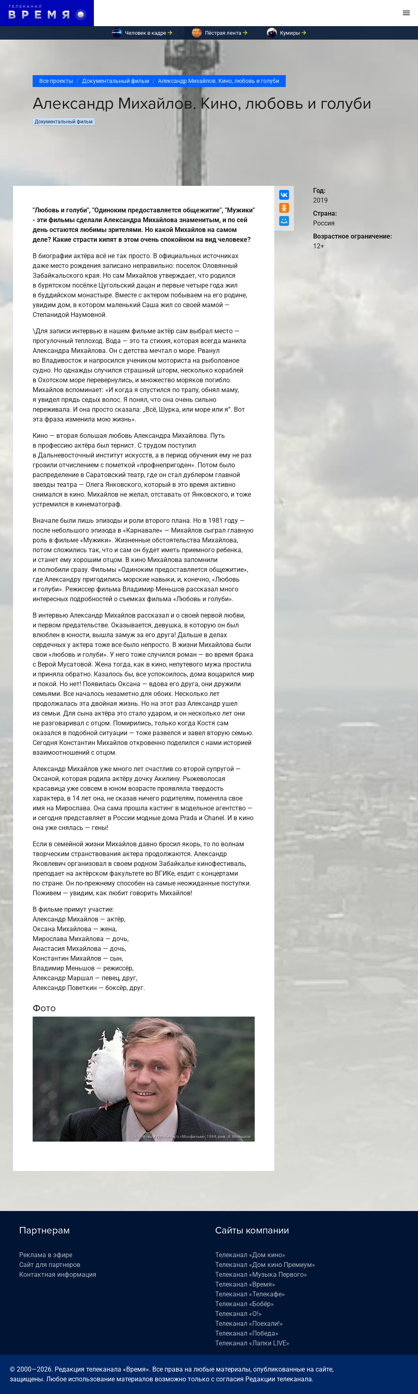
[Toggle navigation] (406, 13)
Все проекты (56, 81)
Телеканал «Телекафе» (250, 1294)
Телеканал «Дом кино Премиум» (265, 1265)
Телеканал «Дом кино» (250, 1255)
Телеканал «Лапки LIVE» (252, 1343)
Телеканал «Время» (245, 1284)
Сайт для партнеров (49, 1265)
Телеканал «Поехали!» (249, 1323)
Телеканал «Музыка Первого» (261, 1274)
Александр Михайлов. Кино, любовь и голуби (218, 81)
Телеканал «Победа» (246, 1333)
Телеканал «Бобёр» (244, 1304)
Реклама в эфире (45, 1255)
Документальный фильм (115, 81)
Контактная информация (57, 1274)
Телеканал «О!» (238, 1314)
